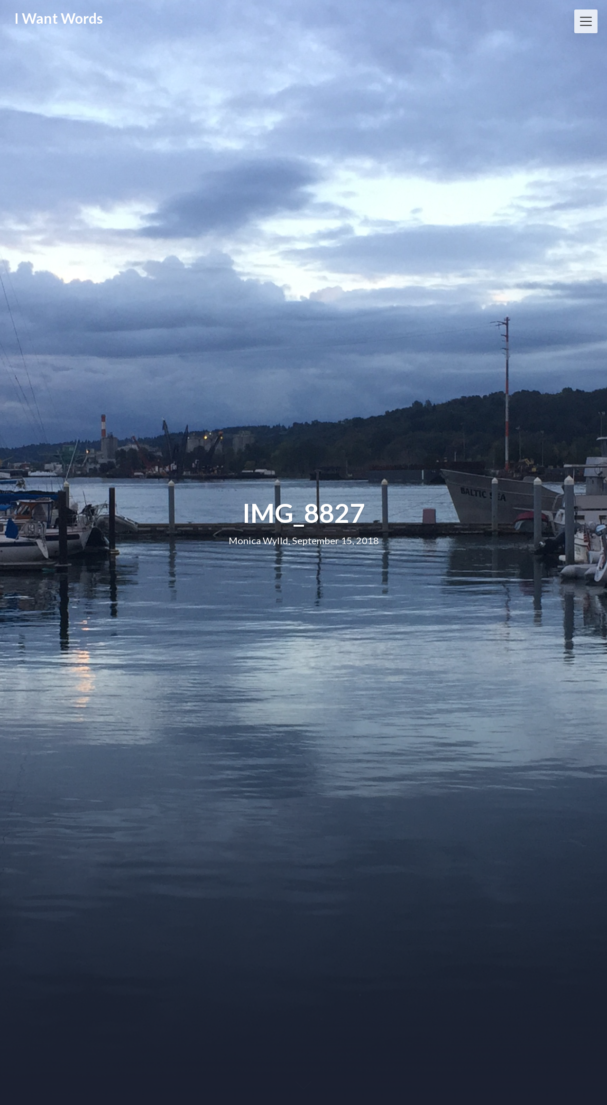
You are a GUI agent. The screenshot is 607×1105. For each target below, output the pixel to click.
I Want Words (58, 18)
